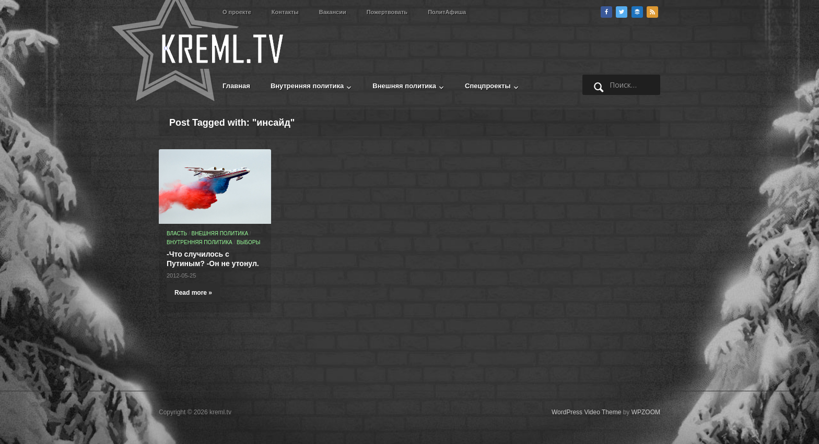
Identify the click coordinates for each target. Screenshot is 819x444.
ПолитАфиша (447, 12)
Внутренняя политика (307, 86)
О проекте (237, 12)
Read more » (193, 292)
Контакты (285, 12)
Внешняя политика (404, 86)
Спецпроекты (487, 86)
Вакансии (332, 12)
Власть (177, 233)
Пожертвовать (387, 12)
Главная (236, 86)
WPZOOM (645, 412)
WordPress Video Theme (586, 412)
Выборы (248, 242)
